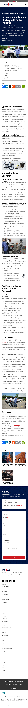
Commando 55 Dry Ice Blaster (11, 70)
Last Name (5, 517)
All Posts (7, 11)
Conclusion (6, 78)
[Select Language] (22, 1)
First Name (5, 512)
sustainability (17, 425)
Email (4, 523)
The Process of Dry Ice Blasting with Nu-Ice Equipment (13, 72)
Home (3, 11)
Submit (14, 557)
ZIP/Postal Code (6, 540)
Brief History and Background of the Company (14, 66)
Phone (4, 529)
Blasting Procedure (8, 77)
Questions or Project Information (9, 546)
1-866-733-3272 (20, 505)
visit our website (10, 437)
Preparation (7, 75)
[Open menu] (2, 4)
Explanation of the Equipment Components (13, 68)
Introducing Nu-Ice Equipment (10, 65)
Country (4, 534)
